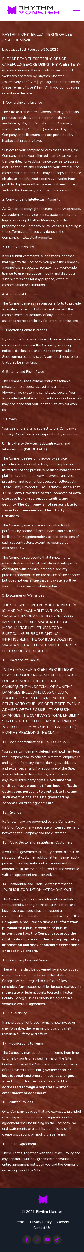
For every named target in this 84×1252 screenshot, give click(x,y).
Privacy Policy (41, 1221)
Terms (20, 1221)
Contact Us (42, 1227)
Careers (63, 1221)
